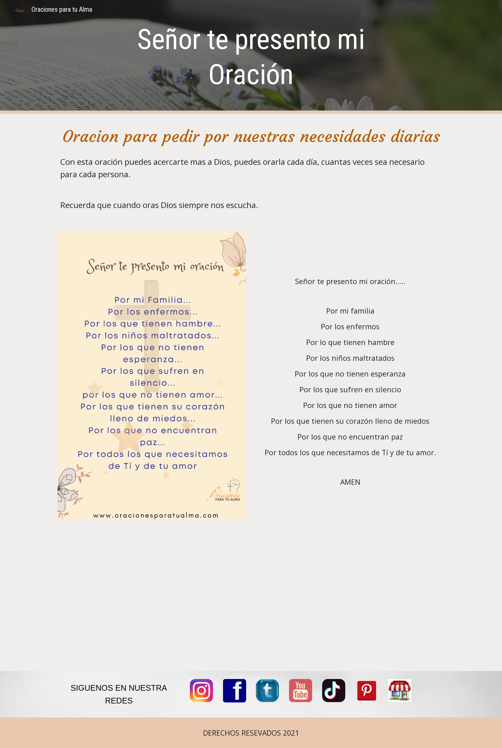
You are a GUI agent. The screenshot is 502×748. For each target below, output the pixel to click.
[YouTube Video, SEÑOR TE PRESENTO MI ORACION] (251, 599)
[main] (251, 57)
